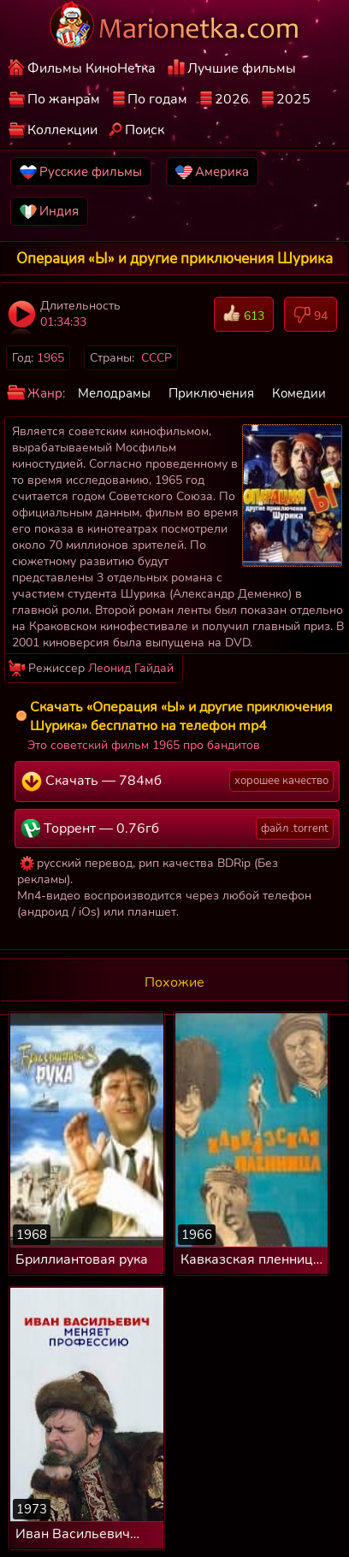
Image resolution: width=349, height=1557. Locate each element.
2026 (232, 99)
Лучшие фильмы (241, 68)
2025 (293, 99)
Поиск (144, 130)
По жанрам (63, 99)
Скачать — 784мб (177, 781)
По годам (157, 99)
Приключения (211, 393)
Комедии (299, 393)
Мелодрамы (114, 393)
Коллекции (62, 130)
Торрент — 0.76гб (177, 828)
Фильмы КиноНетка (91, 68)
